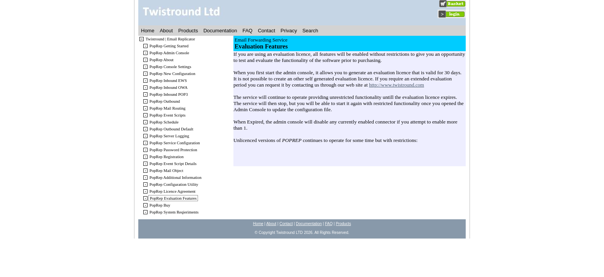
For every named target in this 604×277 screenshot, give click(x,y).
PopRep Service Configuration (174, 143)
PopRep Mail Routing (167, 108)
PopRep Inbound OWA (168, 87)
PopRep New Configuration (172, 74)
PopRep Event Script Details (172, 164)
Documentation (220, 30)
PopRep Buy (159, 205)
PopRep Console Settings (170, 67)
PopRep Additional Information (175, 177)
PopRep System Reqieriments (173, 212)
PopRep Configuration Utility (173, 184)
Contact (266, 30)
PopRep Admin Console (169, 53)
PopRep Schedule (163, 122)
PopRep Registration (166, 157)
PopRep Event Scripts (167, 115)
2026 (308, 232)
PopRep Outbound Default (171, 129)
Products (188, 30)
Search (310, 30)
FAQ (247, 30)
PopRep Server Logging (169, 136)
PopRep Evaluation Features (173, 198)
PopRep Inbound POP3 (168, 94)
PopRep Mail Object (166, 171)
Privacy (288, 30)
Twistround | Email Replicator (170, 39)
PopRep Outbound (164, 101)
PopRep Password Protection (173, 150)
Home (147, 30)
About (166, 30)
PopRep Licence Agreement (172, 191)
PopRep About (161, 60)
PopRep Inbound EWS (168, 80)
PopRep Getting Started (168, 46)
